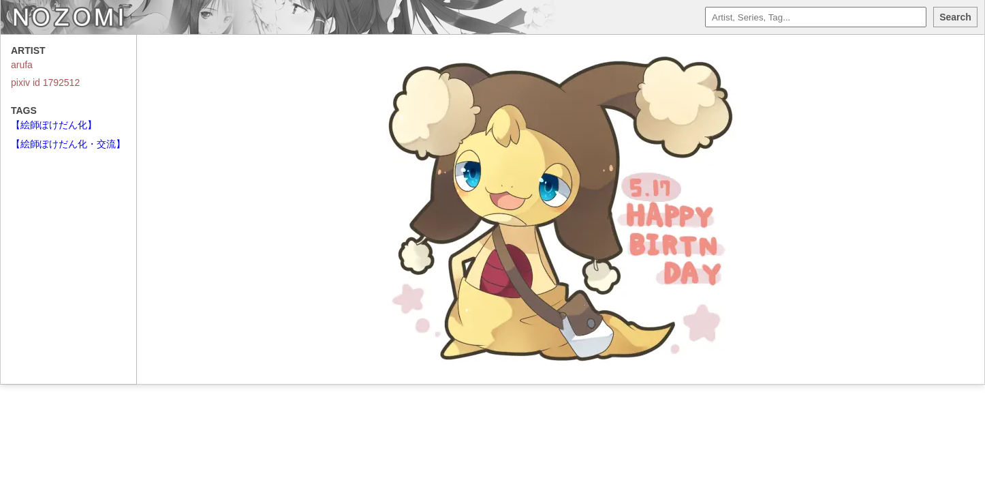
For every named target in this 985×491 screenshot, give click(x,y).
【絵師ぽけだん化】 (54, 124)
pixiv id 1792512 (45, 82)
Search (955, 17)
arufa (22, 64)
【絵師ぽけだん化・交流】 (68, 143)
